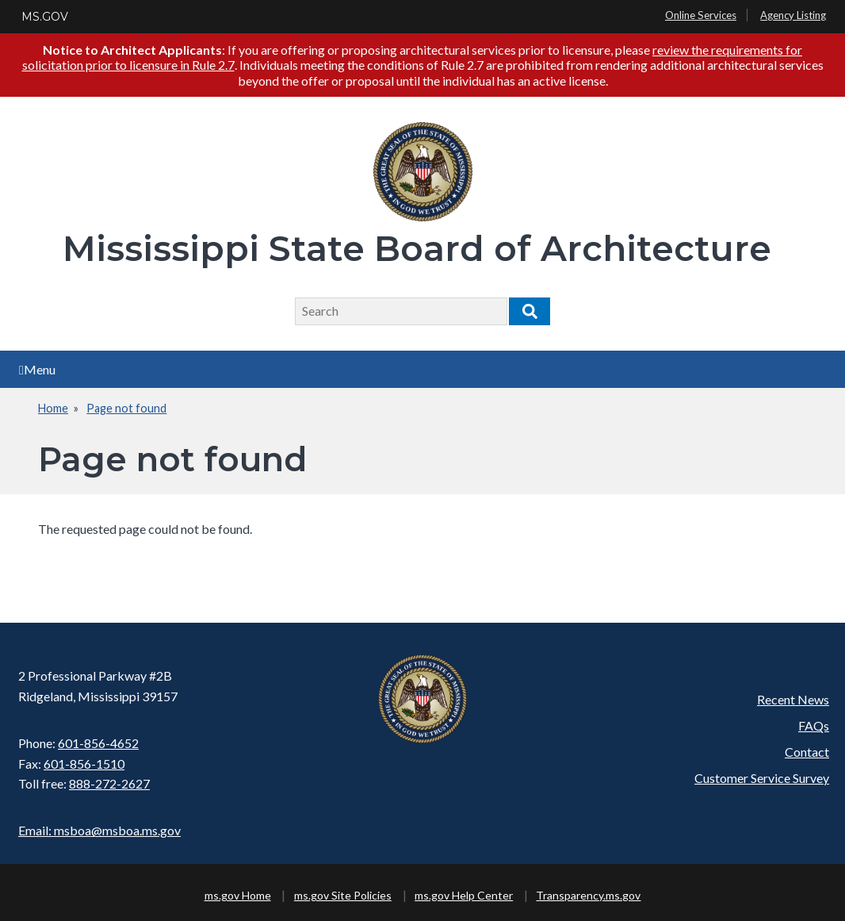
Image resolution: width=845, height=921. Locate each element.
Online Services (700, 15)
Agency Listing (793, 15)
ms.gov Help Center (464, 895)
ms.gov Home (238, 895)
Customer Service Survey (761, 777)
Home (53, 408)
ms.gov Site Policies (343, 895)
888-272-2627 (109, 783)
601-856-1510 (84, 763)
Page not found (126, 408)
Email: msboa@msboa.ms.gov (99, 830)
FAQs (813, 725)
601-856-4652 (98, 742)
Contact (807, 751)
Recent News (793, 699)
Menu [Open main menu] (37, 369)
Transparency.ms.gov (588, 895)
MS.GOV (44, 17)
